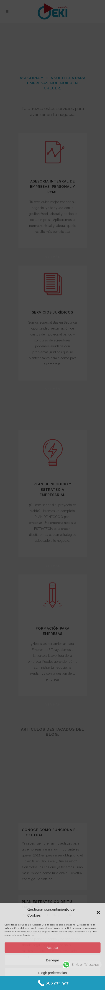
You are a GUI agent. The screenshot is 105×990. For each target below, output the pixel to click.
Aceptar (53, 948)
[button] (98, 912)
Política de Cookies (39, 983)
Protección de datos (65, 983)
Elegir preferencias (52, 973)
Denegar (52, 960)
